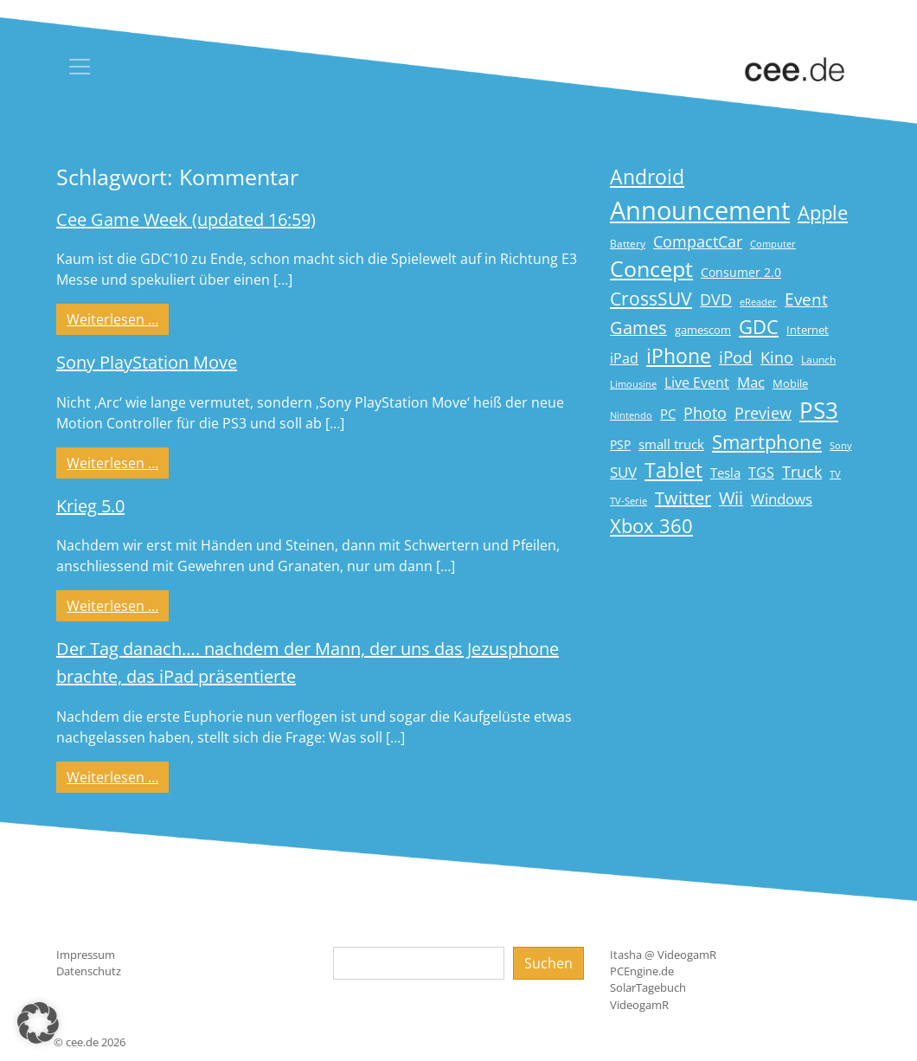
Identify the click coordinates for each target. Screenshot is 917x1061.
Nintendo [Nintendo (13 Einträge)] (631, 415)
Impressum (85, 954)
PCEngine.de (642, 971)
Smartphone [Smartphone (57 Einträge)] (767, 441)
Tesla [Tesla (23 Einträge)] (725, 472)
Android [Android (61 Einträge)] (647, 177)
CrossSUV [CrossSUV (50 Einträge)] (651, 298)
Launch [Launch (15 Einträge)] (818, 359)
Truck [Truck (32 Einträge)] (802, 471)
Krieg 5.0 (90, 506)
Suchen (548, 963)
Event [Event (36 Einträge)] (806, 299)
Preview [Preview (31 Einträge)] (763, 412)
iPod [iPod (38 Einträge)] (736, 357)
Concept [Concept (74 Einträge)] (651, 268)
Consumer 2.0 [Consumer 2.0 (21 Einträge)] (741, 272)
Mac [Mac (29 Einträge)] (751, 382)
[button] (38, 1023)
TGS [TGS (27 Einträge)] (761, 472)
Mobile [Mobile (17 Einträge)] (790, 383)
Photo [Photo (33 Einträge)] (705, 412)
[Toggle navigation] (79, 66)
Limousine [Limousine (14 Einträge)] (633, 383)
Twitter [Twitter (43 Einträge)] (683, 498)
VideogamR (639, 1005)
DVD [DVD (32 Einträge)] (716, 299)
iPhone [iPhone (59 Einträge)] (678, 356)
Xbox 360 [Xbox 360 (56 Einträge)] (651, 525)
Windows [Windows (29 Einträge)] (781, 499)
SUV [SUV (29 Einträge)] (623, 472)
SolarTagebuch (648, 987)
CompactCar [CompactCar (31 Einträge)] (697, 241)
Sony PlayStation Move (146, 362)
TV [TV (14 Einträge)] (835, 473)
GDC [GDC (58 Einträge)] (759, 326)
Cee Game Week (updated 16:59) (186, 219)
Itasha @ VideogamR (663, 954)
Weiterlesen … (118, 318)
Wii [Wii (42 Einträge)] (731, 498)
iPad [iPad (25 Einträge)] (624, 358)
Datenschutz (88, 971)
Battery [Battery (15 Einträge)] (627, 243)
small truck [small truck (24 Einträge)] (671, 444)
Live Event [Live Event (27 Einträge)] (696, 382)
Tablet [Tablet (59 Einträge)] (673, 470)
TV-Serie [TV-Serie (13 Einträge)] (628, 501)
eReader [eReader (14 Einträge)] (758, 301)
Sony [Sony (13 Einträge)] (841, 446)
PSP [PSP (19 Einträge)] (620, 445)
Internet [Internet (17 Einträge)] (807, 330)
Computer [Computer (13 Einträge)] (773, 244)
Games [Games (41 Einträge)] (638, 327)
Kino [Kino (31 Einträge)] (776, 357)
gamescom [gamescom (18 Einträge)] (703, 330)
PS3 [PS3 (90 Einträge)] (818, 410)
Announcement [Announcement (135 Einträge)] (700, 210)
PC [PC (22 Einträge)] (668, 413)
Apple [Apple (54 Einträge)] (823, 212)
